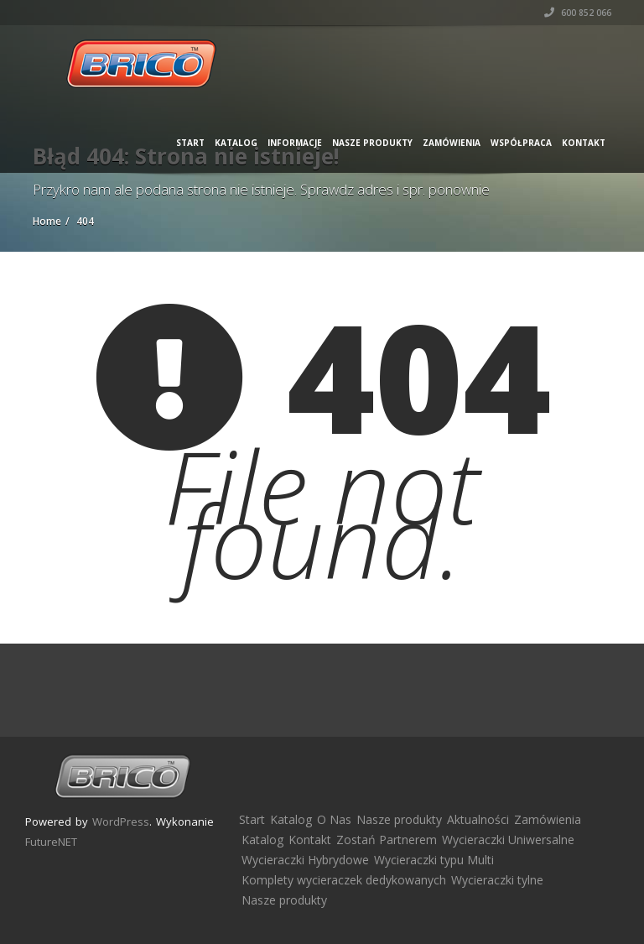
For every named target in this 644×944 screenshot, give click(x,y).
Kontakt (583, 143)
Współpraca (521, 143)
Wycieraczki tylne (497, 880)
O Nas (334, 819)
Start (190, 143)
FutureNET (51, 841)
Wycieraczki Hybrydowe (305, 860)
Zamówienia (451, 143)
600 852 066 (577, 12)
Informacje (294, 143)
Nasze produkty (372, 143)
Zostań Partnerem (386, 840)
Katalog (236, 143)
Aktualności (478, 819)
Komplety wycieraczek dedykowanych (344, 880)
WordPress (120, 821)
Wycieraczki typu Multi (434, 860)
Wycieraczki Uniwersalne (508, 840)
